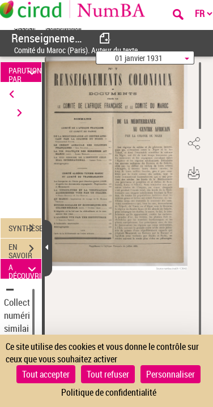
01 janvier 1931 (139, 58)
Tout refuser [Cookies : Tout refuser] (108, 374)
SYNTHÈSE (24, 228)
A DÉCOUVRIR (24, 269)
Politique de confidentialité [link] (108, 392)
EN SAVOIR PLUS (24, 250)
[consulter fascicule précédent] (105, 38)
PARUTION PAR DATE (24, 72)
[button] (193, 143)
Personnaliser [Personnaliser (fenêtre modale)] (170, 374)
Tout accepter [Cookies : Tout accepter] (46, 374)
